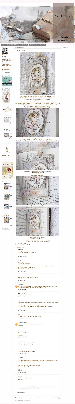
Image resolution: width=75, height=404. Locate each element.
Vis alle (11, 225)
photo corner (34, 140)
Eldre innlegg (56, 397)
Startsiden (37, 397)
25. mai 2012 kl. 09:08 (22, 256)
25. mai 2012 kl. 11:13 (22, 280)
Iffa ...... (19, 300)
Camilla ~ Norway (7, 117)
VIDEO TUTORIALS (12, 44)
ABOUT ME (42, 44)
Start (4, 44)
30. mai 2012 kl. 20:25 (22, 389)
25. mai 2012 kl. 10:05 (22, 271)
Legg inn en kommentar (21, 392)
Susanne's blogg (7, 194)
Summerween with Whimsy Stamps (10, 197)
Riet (19, 331)
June (19, 275)
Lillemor (33, 104)
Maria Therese (21, 293)
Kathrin (5, 203)
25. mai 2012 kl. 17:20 (22, 310)
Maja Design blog (34, 99)
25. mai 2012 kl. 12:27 (22, 289)
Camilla (28, 104)
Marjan (19, 249)
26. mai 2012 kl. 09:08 (22, 345)
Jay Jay (5, 211)
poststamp (34, 175)
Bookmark (20, 244)
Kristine (19, 341)
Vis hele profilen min (6, 72)
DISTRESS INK (23, 44)
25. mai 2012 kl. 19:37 (22, 326)
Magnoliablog (43, 237)
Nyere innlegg (18, 397)
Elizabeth (20, 357)
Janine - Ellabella (21, 322)
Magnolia (25, 244)
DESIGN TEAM (33, 44)
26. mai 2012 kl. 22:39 (22, 381)
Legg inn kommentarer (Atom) (25, 400)
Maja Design (29, 244)
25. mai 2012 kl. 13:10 (22, 296)
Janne (19, 376)
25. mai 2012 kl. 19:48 (22, 337)
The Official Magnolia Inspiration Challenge (8, 130)
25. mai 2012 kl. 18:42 (22, 318)
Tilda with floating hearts (46, 171)
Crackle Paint (50, 140)
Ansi (19, 385)
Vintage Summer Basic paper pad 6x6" (46, 138)
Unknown (20, 284)
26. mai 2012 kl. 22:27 (22, 372)
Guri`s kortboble (7, 217)
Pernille (19, 349)
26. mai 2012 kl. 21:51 (22, 353)
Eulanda (19, 314)
